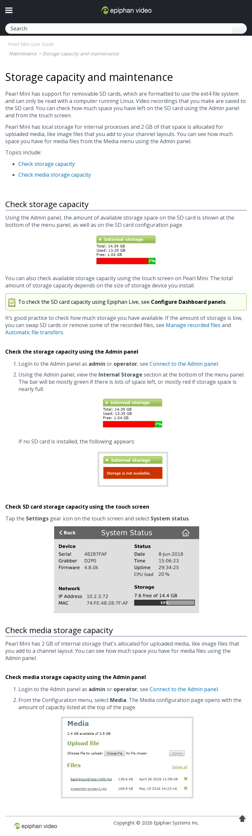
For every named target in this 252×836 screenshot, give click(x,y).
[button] (239, 28)
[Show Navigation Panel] (9, 10)
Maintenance (23, 53)
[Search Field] (126, 28)
